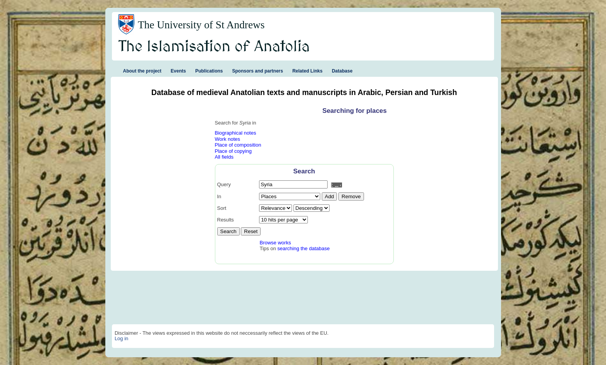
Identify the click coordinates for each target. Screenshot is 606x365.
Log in (121, 338)
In (219, 196)
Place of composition (238, 145)
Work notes (227, 139)
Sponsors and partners (257, 71)
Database (342, 71)
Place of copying (233, 151)
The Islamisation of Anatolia (214, 46)
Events (178, 71)
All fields (224, 157)
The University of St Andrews (201, 25)
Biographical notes (235, 133)
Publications (209, 71)
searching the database (303, 248)
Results (225, 220)
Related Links (307, 71)
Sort (222, 208)
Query (224, 184)
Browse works (275, 243)
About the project (142, 71)
